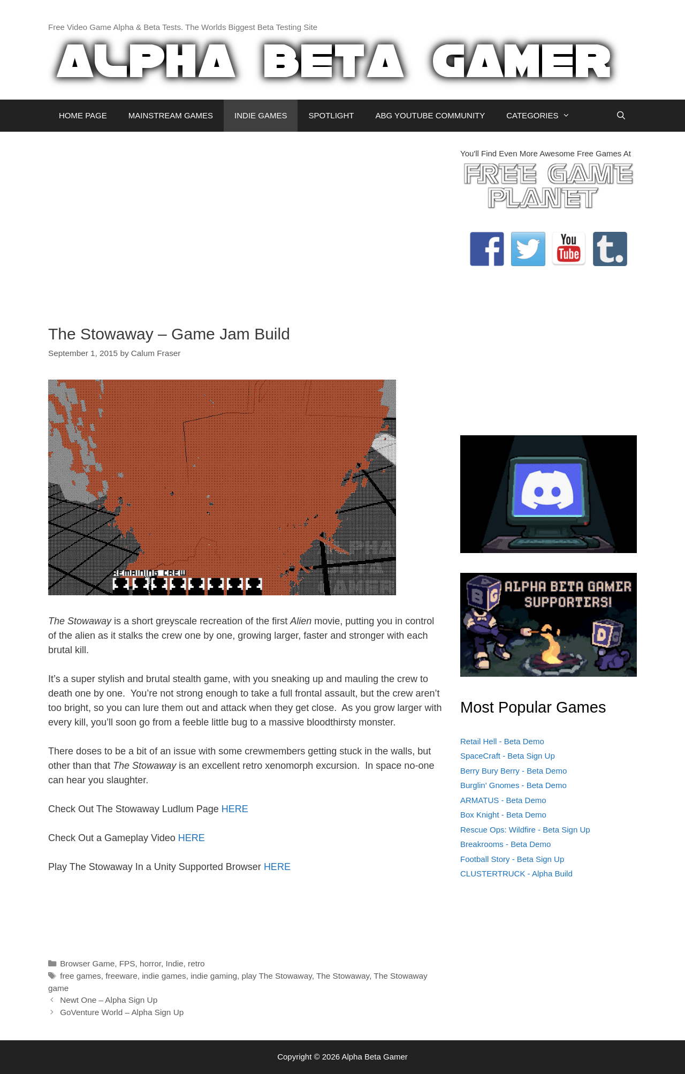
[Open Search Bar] (621, 116)
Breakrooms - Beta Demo (505, 844)
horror (150, 963)
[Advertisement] (246, 223)
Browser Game (87, 963)
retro (196, 963)
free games (80, 975)
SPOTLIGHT (331, 115)
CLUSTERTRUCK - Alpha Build (516, 873)
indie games (164, 975)
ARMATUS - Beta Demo (503, 800)
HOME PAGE (83, 115)
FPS (127, 963)
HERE (235, 809)
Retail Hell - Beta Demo (502, 741)
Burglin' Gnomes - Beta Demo (513, 785)
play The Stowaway (276, 975)
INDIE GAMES (260, 115)
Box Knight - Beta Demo (503, 814)
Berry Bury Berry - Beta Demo (513, 770)
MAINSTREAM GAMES (170, 115)
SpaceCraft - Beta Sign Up (507, 755)
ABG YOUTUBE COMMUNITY (430, 115)
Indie (174, 963)
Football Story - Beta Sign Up (512, 859)
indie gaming (214, 975)
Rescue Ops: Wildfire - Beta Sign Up (525, 829)
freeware (121, 975)
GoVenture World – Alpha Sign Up (122, 1012)
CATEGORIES (543, 116)
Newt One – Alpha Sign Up (108, 999)
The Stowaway (342, 975)
